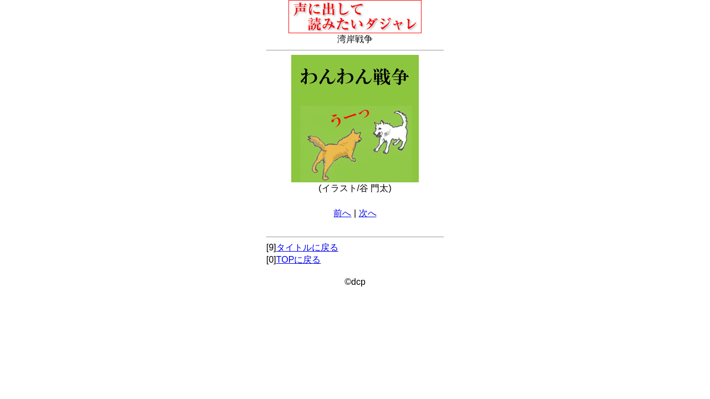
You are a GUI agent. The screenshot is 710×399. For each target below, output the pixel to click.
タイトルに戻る (307, 247)
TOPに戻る (298, 259)
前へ (342, 213)
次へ (368, 213)
